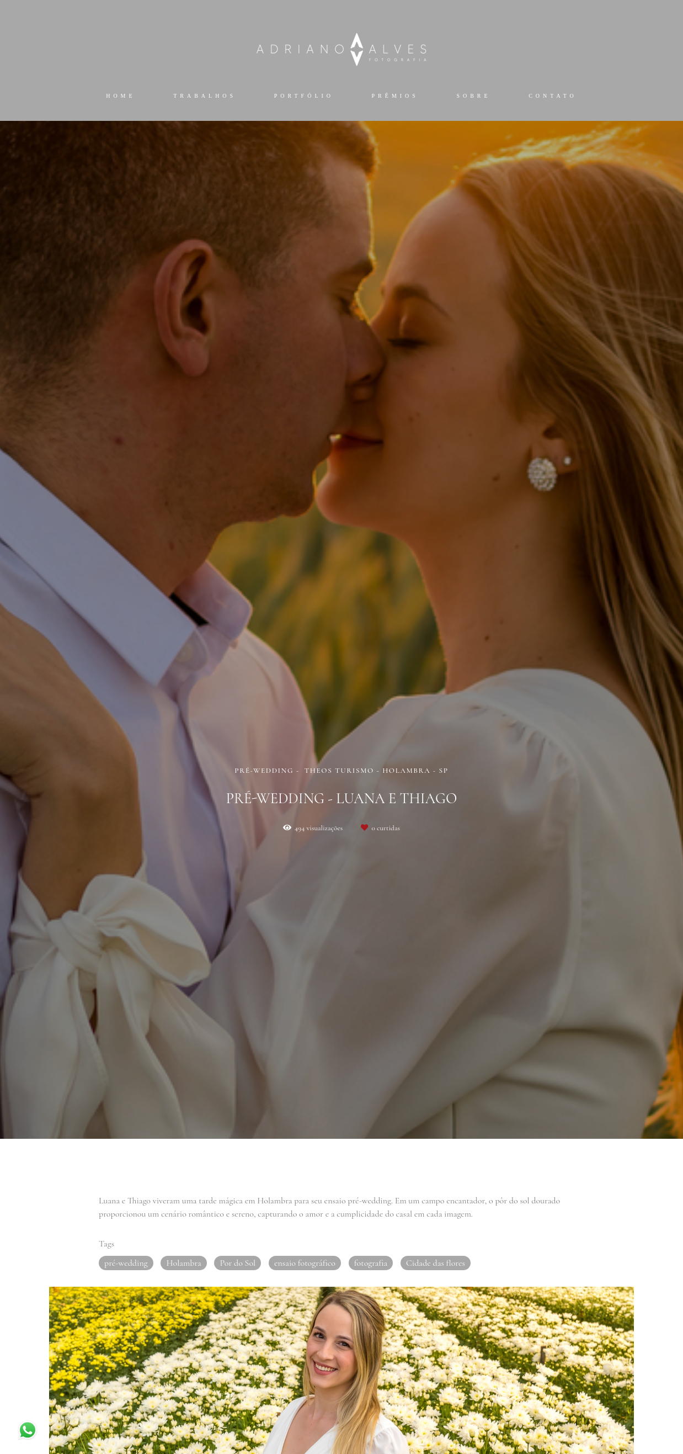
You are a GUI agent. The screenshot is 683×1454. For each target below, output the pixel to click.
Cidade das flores (435, 1263)
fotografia (371, 1263)
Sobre (473, 96)
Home (120, 96)
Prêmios (395, 96)
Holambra (183, 1263)
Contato (553, 96)
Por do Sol (237, 1263)
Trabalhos (204, 96)
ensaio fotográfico (304, 1263)
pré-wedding (126, 1263)
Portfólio (304, 96)
